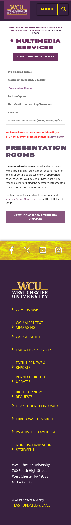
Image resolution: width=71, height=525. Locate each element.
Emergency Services (34, 349)
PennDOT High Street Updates (34, 379)
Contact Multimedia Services (35, 56)
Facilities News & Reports (30, 365)
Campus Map (27, 309)
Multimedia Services (35, 30)
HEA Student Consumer (37, 405)
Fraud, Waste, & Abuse (35, 418)
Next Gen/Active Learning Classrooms (30, 104)
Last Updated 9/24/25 (32, 505)
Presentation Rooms (20, 88)
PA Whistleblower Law (36, 431)
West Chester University (22, 27)
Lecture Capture (17, 96)
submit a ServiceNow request (22, 199)
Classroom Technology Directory (26, 80)
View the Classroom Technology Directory (35, 216)
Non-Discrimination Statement (33, 447)
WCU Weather (28, 336)
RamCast (13, 112)
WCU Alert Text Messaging (29, 325)
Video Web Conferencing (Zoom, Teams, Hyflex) (35, 120)
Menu (47, 9)
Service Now (56, 136)
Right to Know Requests (29, 394)
